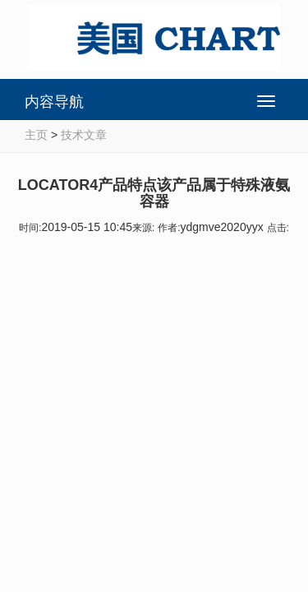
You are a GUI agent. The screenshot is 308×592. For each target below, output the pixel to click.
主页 (36, 134)
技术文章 (84, 134)
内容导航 (54, 102)
